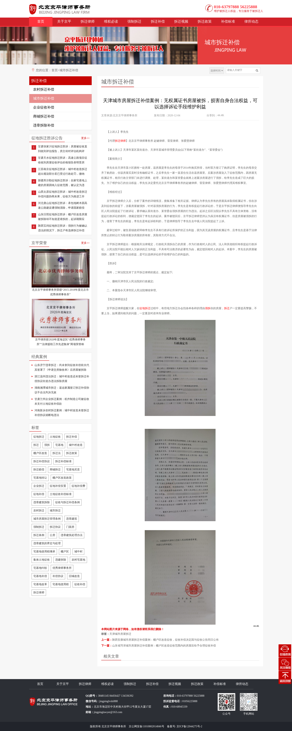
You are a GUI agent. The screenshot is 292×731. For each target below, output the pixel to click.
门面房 (70, 526)
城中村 (78, 551)
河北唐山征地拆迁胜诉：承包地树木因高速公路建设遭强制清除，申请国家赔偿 (62, 205)
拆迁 (36, 444)
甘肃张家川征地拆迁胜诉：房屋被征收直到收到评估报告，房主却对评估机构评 (62, 149)
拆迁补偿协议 (41, 461)
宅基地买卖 (73, 469)
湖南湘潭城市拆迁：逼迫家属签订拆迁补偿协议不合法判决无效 (62, 390)
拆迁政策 (205, 21)
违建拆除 (60, 559)
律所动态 (251, 21)
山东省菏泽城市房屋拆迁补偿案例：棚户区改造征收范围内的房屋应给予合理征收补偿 (164, 645)
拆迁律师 (88, 21)
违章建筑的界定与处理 (47, 543)
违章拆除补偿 (43, 125)
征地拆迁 (38, 436)
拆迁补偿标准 (63, 461)
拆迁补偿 (158, 21)
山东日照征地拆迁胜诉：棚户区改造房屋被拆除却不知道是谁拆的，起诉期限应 (62, 217)
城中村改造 (76, 444)
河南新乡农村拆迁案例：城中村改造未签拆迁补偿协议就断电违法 (62, 413)
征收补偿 (79, 584)
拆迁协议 (55, 526)
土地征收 (55, 436)
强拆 (47, 444)
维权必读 (111, 21)
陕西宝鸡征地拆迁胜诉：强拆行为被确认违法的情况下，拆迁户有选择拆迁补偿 (62, 228)
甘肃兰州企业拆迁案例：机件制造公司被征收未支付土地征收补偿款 (62, 401)
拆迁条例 (38, 535)
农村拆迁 (38, 510)
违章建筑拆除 (41, 502)
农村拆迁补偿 (43, 89)
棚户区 (65, 551)
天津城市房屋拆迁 (120, 633)
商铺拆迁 (55, 469)
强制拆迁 (134, 21)
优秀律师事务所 (62, 567)
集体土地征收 (41, 559)
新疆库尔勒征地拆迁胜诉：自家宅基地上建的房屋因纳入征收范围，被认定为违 (62, 183)
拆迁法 (56, 453)
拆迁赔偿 (38, 469)
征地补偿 (38, 494)
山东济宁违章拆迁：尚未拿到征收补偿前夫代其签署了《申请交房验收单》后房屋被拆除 (62, 367)
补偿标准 (228, 21)
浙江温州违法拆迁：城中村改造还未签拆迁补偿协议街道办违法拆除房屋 (62, 379)
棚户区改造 (40, 453)
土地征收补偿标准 (61, 494)
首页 (40, 21)
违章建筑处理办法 (72, 535)
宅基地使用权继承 (44, 551)
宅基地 (59, 444)
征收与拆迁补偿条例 (67, 502)
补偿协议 (57, 576)
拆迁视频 (181, 21)
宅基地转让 (40, 477)
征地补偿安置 (58, 485)
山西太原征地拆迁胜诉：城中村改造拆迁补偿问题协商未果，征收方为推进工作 (62, 194)
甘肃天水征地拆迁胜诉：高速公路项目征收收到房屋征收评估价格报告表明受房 (62, 160)
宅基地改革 (40, 584)
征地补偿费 (78, 485)
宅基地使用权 (60, 584)
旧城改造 (74, 576)
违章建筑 (71, 518)
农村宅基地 (78, 559)
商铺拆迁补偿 (43, 116)
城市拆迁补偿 (68, 70)
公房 (52, 535)
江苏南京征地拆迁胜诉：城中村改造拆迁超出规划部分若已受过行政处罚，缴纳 (62, 171)
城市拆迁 (55, 510)
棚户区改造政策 (62, 477)
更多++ (85, 138)
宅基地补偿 (40, 576)
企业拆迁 (38, 485)
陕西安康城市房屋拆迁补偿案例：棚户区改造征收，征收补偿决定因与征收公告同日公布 (165, 639)
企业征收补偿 (43, 107)
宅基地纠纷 (40, 567)
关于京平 (64, 21)
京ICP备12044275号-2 (189, 726)
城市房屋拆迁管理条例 (47, 518)
